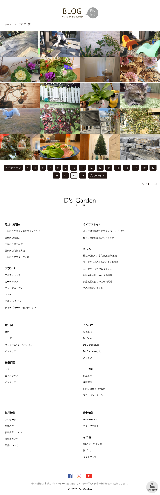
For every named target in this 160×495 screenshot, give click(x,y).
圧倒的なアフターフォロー (18, 257)
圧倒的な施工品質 (14, 244)
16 (126, 167)
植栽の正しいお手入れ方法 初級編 (100, 255)
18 (144, 167)
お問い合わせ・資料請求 (94, 388)
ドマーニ (9, 294)
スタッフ (87, 357)
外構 (7, 331)
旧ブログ (87, 450)
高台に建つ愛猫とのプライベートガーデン (104, 231)
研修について (11, 445)
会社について (11, 438)
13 (100, 167)
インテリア (10, 351)
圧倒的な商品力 (12, 237)
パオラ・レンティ (13, 300)
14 (109, 167)
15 (117, 167)
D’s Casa (87, 338)
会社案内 (87, 331)
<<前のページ (13, 167)
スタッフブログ (91, 426)
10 (73, 167)
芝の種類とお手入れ (93, 288)
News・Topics (90, 419)
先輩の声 (9, 426)
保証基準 (87, 382)
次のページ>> (97, 175)
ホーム (8, 24)
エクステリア (11, 375)
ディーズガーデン (14, 288)
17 (135, 167)
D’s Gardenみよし (92, 351)
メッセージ (10, 419)
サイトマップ (89, 456)
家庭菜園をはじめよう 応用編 (97, 281)
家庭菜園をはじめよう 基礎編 (97, 275)
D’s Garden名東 (91, 344)
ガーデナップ (11, 281)
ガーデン (9, 338)
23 (82, 175)
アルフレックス (12, 275)
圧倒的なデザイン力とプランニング (22, 231)
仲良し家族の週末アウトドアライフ (100, 237)
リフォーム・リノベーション (19, 344)
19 (153, 167)
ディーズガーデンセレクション (20, 307)
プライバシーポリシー (94, 395)
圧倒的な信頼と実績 (15, 250)
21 (65, 175)
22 (74, 175)
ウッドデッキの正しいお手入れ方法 (100, 262)
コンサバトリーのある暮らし (97, 268)
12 (91, 167)
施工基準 (87, 375)
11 (82, 167)
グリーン (9, 369)
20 (56, 175)
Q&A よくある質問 (92, 443)
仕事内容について (14, 432)
